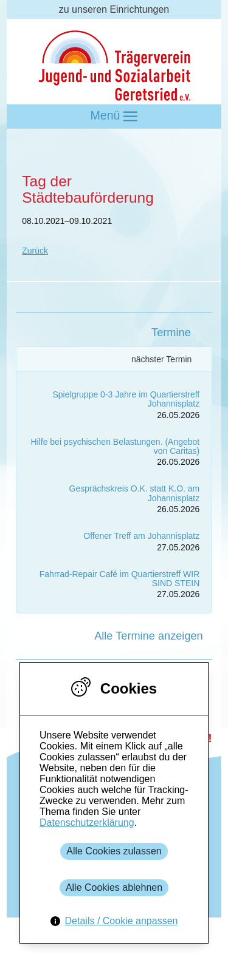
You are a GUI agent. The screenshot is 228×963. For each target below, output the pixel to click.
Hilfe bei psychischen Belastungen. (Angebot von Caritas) (114, 446)
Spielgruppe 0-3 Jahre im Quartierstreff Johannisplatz (126, 399)
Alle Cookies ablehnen (114, 887)
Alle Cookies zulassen (114, 851)
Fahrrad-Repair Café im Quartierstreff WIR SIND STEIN (119, 578)
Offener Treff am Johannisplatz (141, 536)
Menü (114, 116)
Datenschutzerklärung (87, 822)
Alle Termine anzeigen (148, 636)
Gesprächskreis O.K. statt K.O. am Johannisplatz (134, 493)
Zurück (35, 250)
